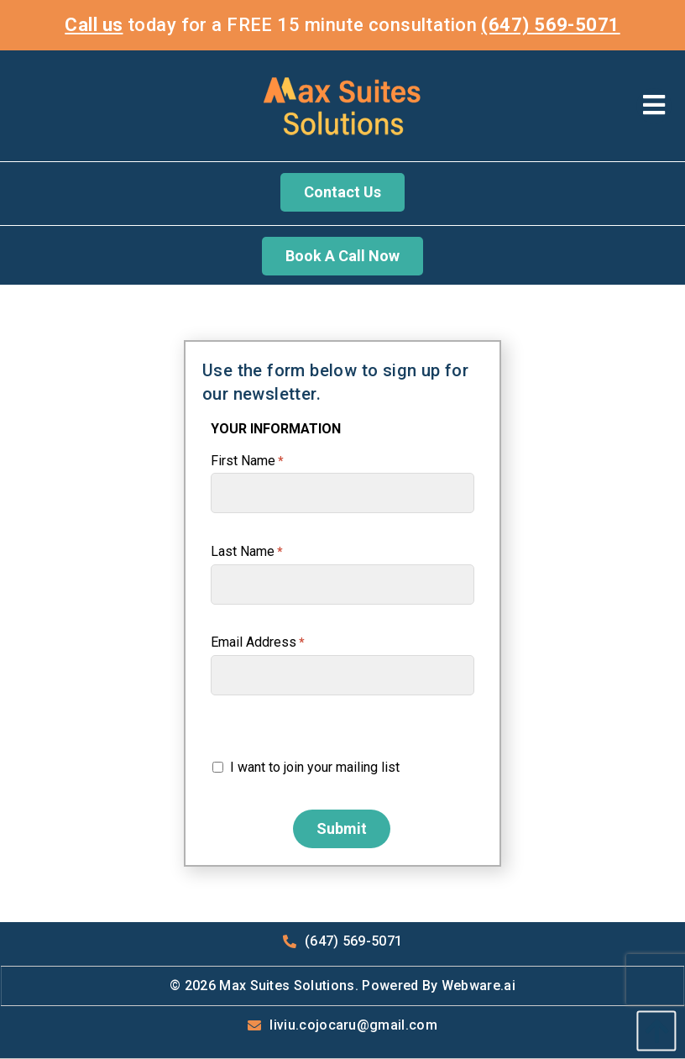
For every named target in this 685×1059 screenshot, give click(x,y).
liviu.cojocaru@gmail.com (353, 1025)
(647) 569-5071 (550, 24)
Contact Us (342, 192)
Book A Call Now (342, 256)
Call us (94, 24)
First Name (247, 461)
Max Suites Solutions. (288, 985)
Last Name (247, 551)
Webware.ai (478, 985)
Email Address (258, 642)
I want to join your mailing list (306, 767)
